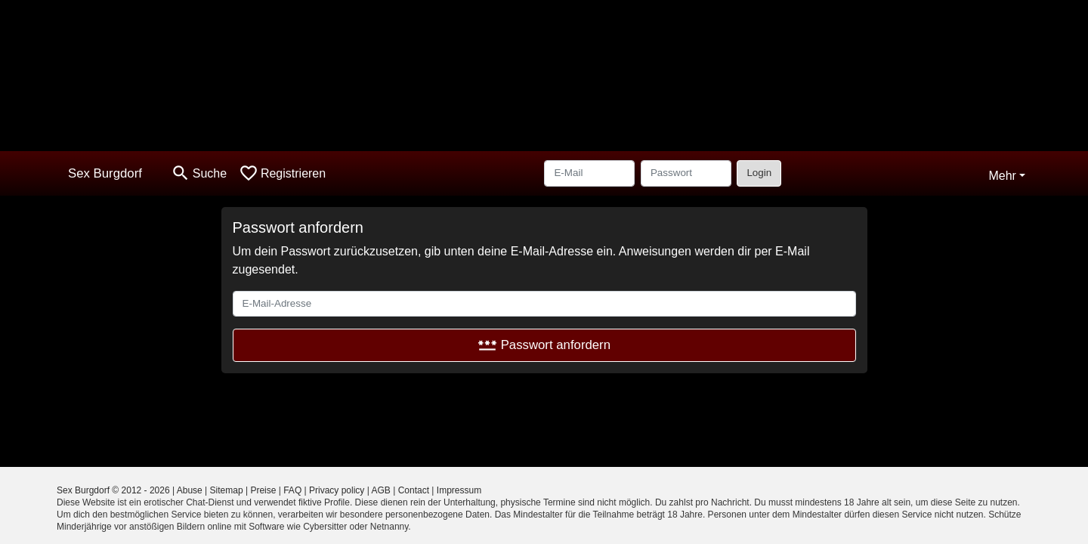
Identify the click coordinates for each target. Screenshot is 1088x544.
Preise (263, 490)
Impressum (459, 490)
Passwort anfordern (544, 345)
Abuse (189, 490)
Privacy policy (336, 490)
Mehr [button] (1001, 175)
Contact (413, 490)
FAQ (292, 490)
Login (758, 172)
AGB (381, 490)
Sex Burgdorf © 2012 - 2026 (113, 490)
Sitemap (226, 490)
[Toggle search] (199, 173)
